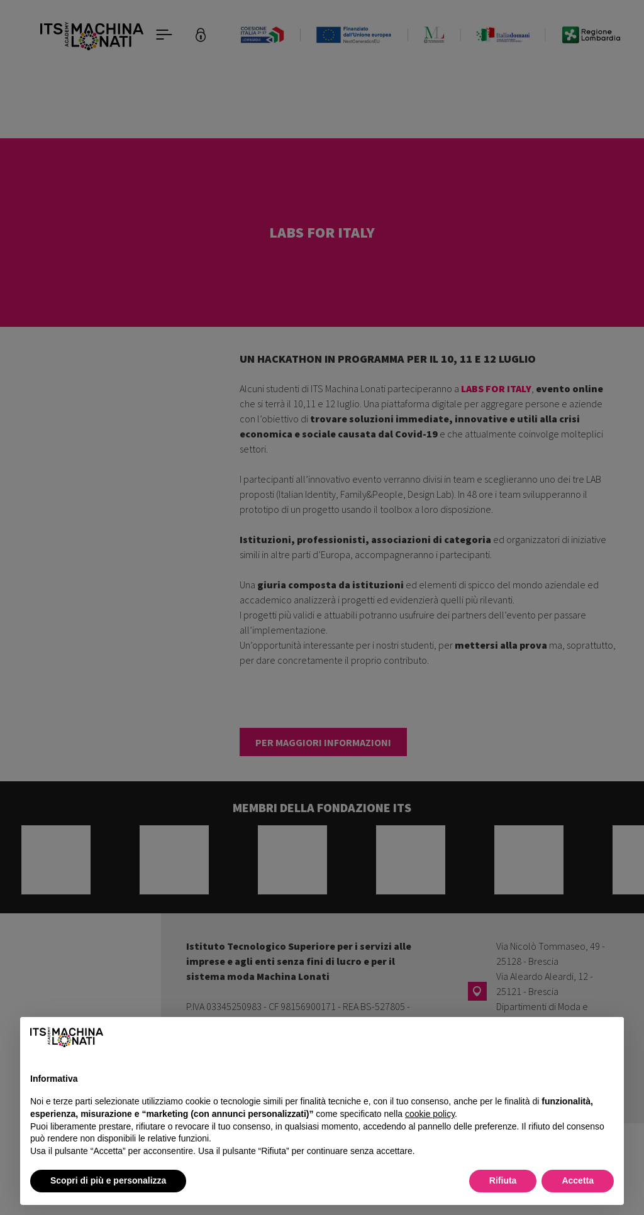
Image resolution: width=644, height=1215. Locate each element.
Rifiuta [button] (503, 1180)
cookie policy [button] (430, 1114)
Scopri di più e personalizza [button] (108, 1180)
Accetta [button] (578, 1180)
